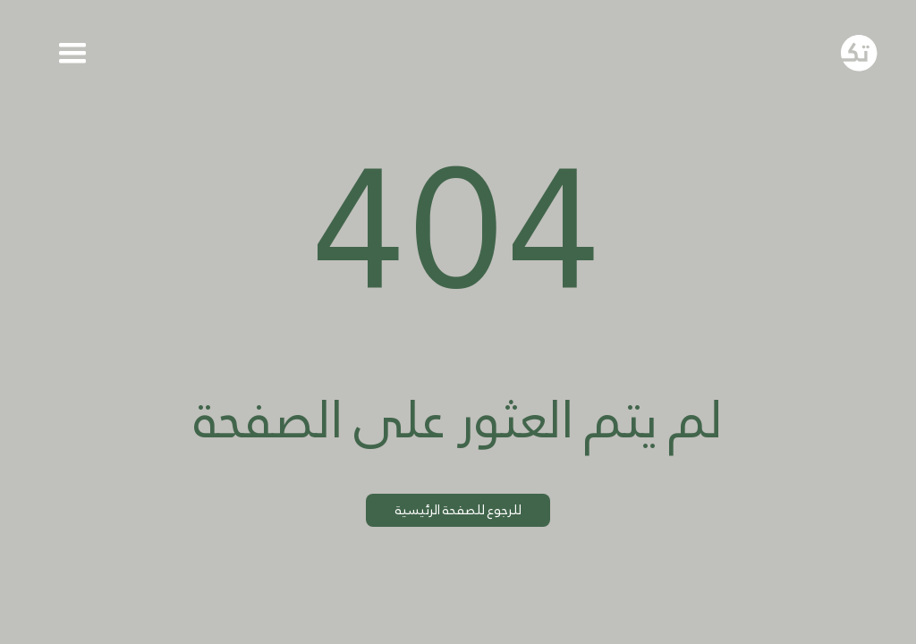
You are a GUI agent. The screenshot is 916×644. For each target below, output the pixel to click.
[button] (72, 53)
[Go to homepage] (859, 53)
